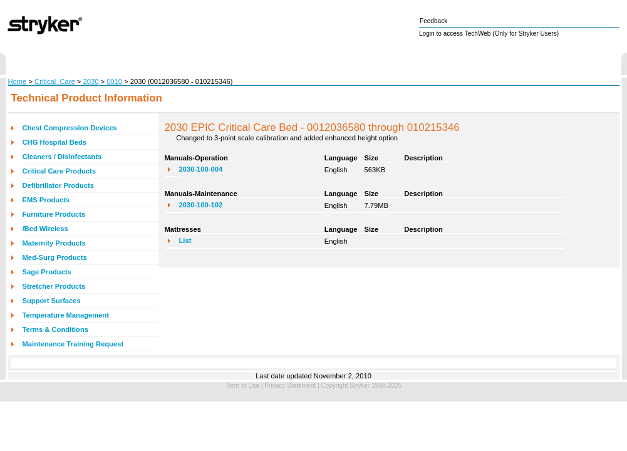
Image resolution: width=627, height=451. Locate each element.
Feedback (433, 21)
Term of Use (242, 385)
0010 (114, 81)
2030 (91, 81)
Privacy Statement (290, 385)
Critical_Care (54, 81)
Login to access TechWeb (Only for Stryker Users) (489, 33)
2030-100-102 (201, 205)
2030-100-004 (201, 169)
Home (17, 81)
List (185, 240)
